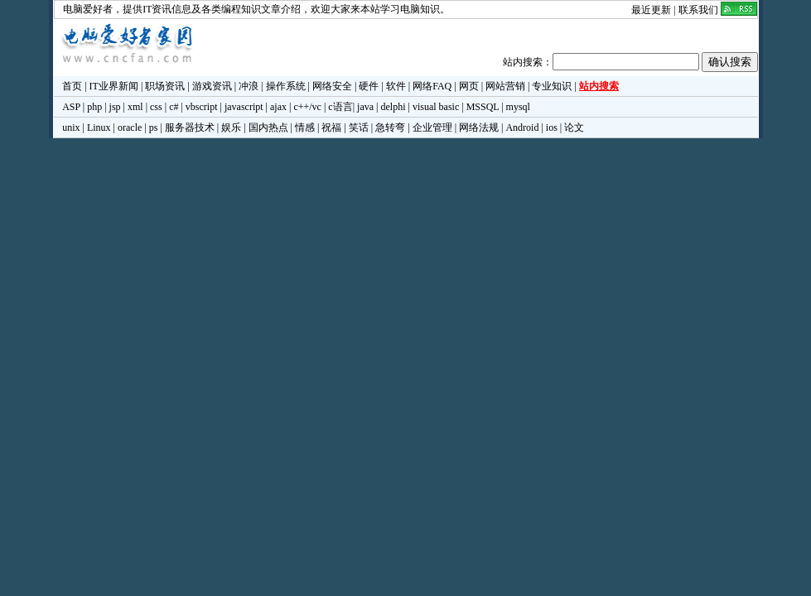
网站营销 (505, 86)
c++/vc (307, 107)
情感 (305, 127)
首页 (72, 86)
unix (71, 127)
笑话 (359, 127)
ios (552, 127)
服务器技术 (190, 127)
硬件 (369, 86)
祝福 (331, 127)
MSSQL (483, 107)
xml (135, 107)
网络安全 (332, 86)
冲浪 (248, 86)
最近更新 (651, 10)
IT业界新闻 (113, 86)
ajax (278, 107)
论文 (574, 127)
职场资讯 (165, 86)
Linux (99, 127)
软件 (396, 86)
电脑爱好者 (88, 9)
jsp (115, 107)
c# (173, 107)
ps (153, 127)
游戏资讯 (212, 86)
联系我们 (698, 10)
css (156, 107)
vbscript (202, 107)
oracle (130, 127)
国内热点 (268, 127)
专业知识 (552, 86)
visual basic (436, 107)
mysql (518, 107)
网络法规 (479, 127)
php (94, 107)
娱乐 (231, 127)
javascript (243, 107)
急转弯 (390, 127)
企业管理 (432, 127)
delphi (392, 107)
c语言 (340, 107)
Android (521, 127)
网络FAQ (432, 86)
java (365, 107)
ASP (71, 107)
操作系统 (286, 86)
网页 (469, 86)
